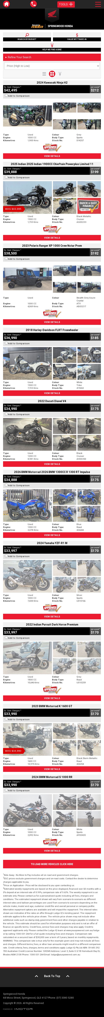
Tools (66, 4)
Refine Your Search (18, 57)
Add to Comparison (19, 96)
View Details (52, 156)
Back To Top (52, 976)
